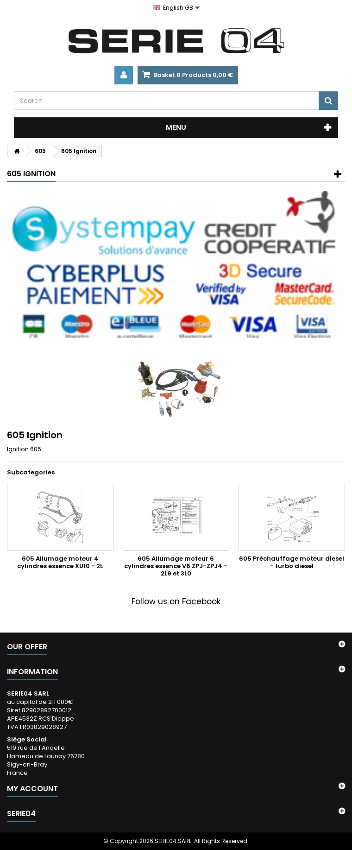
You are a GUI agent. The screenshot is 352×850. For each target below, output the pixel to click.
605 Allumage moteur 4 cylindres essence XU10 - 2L (60, 562)
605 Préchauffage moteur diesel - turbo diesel (291, 562)
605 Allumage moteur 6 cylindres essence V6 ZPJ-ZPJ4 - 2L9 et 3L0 (175, 566)
